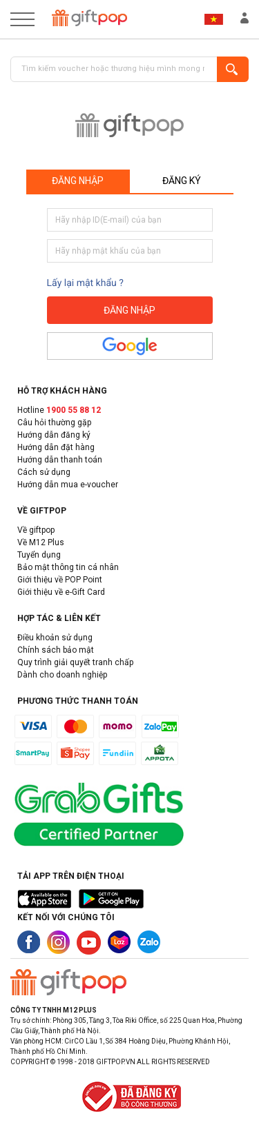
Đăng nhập (78, 180)
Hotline (59, 410)
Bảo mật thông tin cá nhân (68, 567)
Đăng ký (181, 180)
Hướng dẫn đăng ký (53, 435)
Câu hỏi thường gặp (54, 422)
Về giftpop (36, 530)
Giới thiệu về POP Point (59, 579)
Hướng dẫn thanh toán (59, 460)
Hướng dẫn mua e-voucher (67, 484)
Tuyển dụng (39, 555)
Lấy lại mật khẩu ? (85, 283)
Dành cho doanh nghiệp (62, 675)
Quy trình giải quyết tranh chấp (75, 662)
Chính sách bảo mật (55, 650)
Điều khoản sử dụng (55, 637)
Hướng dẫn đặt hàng (56, 447)
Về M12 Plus (40, 542)
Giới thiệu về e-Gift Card (61, 592)
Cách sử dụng (43, 472)
